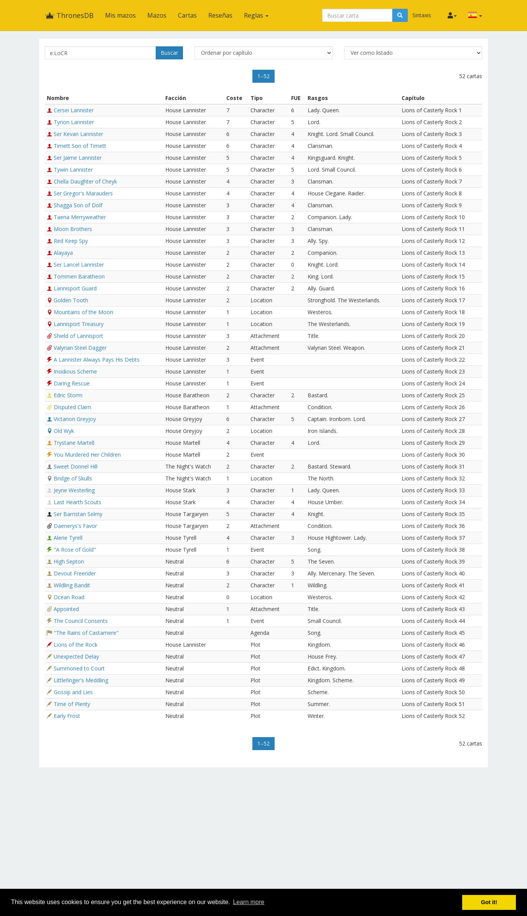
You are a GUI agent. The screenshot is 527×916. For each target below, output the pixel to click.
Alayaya (63, 252)
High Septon (69, 561)
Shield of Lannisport (78, 335)
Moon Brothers (73, 229)
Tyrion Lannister (74, 122)
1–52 (263, 76)
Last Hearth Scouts (77, 502)
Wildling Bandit (72, 585)
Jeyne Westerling (74, 490)
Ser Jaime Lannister (78, 157)
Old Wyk (64, 430)
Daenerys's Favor (75, 525)
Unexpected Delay (76, 656)
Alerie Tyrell (68, 537)
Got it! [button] (489, 902)
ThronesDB (69, 15)
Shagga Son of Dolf (78, 205)
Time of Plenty (72, 704)
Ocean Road (69, 597)
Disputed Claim (72, 407)
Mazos (156, 15)
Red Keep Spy (71, 240)
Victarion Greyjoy (75, 419)
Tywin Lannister (73, 169)
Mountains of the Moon (83, 312)
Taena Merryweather (80, 217)
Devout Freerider (75, 573)
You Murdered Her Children (87, 454)
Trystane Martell (74, 442)
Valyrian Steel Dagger (80, 347)
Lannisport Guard (75, 288)
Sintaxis (421, 15)
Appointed (66, 609)
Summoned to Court (79, 668)
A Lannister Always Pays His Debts (97, 359)
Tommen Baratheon (79, 276)
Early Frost (67, 715)
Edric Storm (68, 395)
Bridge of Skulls (73, 478)
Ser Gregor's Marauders (83, 193)
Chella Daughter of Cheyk (85, 181)
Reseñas (220, 15)
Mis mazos (120, 15)
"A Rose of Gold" (75, 549)
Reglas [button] (256, 15)
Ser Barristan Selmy (78, 514)
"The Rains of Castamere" (86, 632)
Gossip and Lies (73, 692)
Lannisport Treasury (79, 324)
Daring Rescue (72, 383)
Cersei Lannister (74, 110)
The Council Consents (81, 620)
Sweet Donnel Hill (75, 466)
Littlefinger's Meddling (81, 680)
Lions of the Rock (75, 644)
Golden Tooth (71, 300)
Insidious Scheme (75, 371)
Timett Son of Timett (80, 145)
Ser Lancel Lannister (79, 264)
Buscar (169, 52)
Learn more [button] (248, 902)
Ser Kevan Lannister (78, 134)
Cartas (187, 15)
